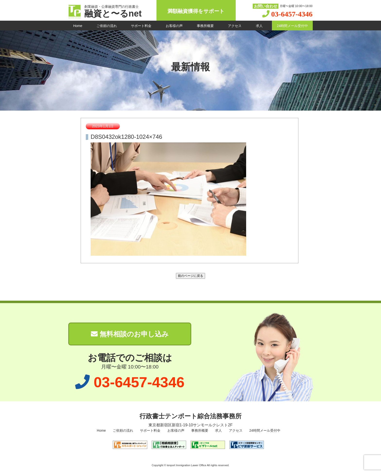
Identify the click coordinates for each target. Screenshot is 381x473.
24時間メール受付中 (292, 26)
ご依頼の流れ (106, 26)
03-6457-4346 (291, 14)
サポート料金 (141, 26)
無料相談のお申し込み (130, 334)
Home (77, 26)
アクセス (235, 26)
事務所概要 (205, 26)
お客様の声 (174, 26)
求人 (259, 26)
